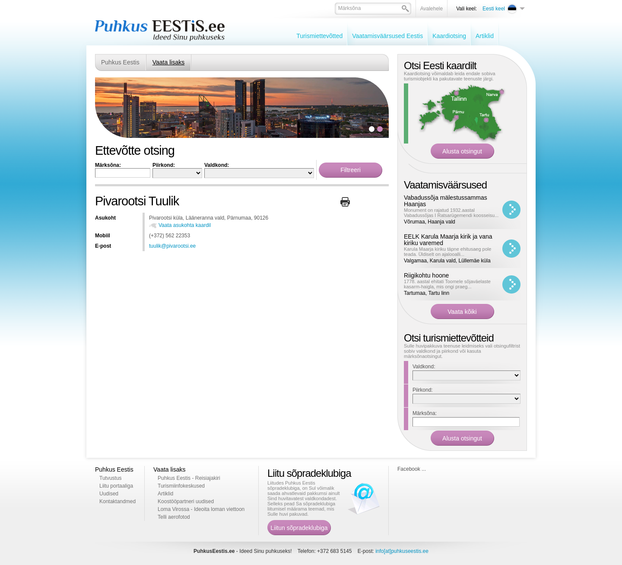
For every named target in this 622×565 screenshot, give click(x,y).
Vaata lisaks (168, 62)
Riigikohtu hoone (426, 275)
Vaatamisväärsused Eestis (387, 35)
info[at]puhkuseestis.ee (401, 551)
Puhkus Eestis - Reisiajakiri (189, 478)
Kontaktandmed (117, 501)
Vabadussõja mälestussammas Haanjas (445, 200)
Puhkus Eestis (120, 62)
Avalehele (431, 9)
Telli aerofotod (174, 517)
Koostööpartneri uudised (186, 501)
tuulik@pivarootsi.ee (172, 246)
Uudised (108, 494)
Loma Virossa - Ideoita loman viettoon (201, 509)
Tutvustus (110, 478)
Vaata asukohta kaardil (185, 225)
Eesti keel (493, 9)
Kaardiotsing (449, 35)
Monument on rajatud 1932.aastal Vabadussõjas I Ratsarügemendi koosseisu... (451, 212)
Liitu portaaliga (116, 486)
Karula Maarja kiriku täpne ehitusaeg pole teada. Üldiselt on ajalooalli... (447, 251)
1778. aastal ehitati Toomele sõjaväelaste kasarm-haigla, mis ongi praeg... (447, 284)
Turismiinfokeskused (181, 486)
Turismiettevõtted (319, 35)
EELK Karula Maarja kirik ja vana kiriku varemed (448, 239)
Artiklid (485, 35)
